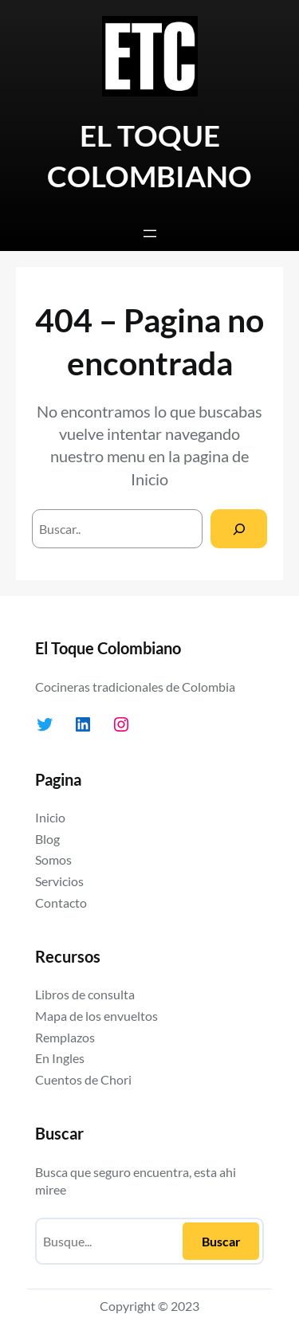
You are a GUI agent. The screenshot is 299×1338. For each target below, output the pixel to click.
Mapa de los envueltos (96, 1015)
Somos (53, 859)
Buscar (221, 1241)
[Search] (238, 528)
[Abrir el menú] (149, 233)
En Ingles (60, 1057)
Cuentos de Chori (83, 1079)
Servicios (59, 881)
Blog (47, 838)
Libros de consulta (85, 994)
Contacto (61, 902)
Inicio (149, 479)
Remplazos (65, 1037)
